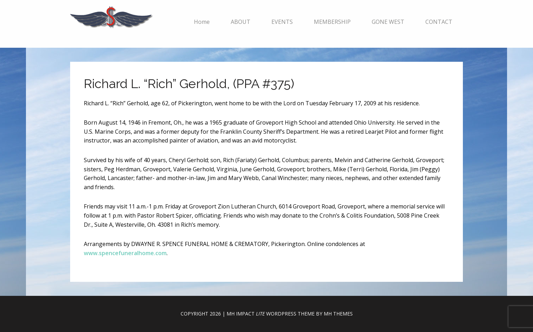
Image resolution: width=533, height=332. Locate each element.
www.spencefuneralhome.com (125, 253)
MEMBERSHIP (332, 22)
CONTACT (438, 22)
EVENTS (282, 22)
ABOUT (240, 22)
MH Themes (338, 313)
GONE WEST (388, 22)
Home (202, 22)
